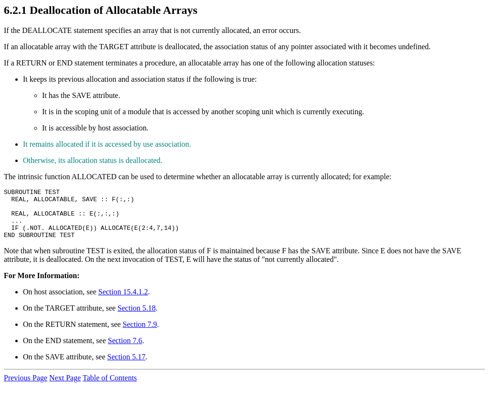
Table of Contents (110, 388)
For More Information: (41, 285)
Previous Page (25, 388)
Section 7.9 (140, 334)
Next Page (65, 388)
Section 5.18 (136, 318)
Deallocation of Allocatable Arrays (113, 10)
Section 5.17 (126, 367)
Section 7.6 (125, 350)
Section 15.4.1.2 (123, 302)
